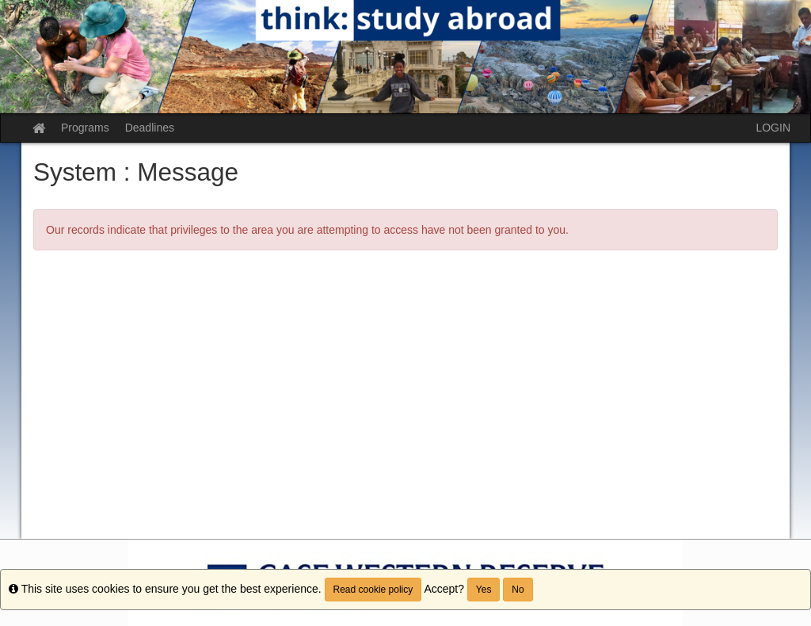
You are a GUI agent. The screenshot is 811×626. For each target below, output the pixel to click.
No (518, 589)
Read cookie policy (373, 589)
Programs (85, 127)
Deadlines (149, 127)
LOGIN (773, 127)
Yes (484, 589)
